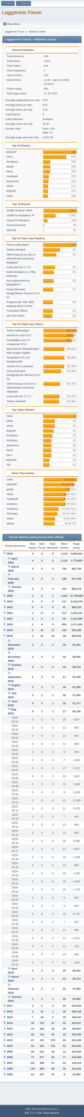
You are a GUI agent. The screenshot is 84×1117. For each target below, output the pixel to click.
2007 (10, 1062)
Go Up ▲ (54, 1109)
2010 (10, 1045)
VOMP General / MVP (19, 210)
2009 (10, 1051)
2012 (10, 1034)
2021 (10, 618)
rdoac (9, 195)
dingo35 (11, 190)
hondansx (12, 161)
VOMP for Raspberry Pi (20, 215)
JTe (8, 464)
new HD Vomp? (15, 315)
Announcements (16, 225)
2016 (10, 1011)
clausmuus (12, 181)
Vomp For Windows (18, 220)
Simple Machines (51, 1113)
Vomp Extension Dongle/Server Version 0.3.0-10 (23, 293)
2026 (10, 553)
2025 (10, 595)
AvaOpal (48, 119)
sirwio (9, 185)
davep (9, 166)
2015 (10, 1017)
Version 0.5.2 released (20, 366)
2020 (10, 624)
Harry (9, 171)
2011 (10, 1040)
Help (27, 1109)
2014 (10, 1023)
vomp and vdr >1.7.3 (18, 267)
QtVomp (11, 230)
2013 (10, 1028)
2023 (10, 607)
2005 (10, 1074)
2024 (10, 601)
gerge (10, 489)
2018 (10, 635)
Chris (9, 156)
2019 (10, 630)
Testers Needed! (15, 249)
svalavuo (12, 503)
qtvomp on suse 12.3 (19, 335)
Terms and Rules (40, 1109)
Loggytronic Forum (21, 12)
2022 (10, 612)
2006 (10, 1068)
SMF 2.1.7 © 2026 (33, 1113)
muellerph (12, 176)
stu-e (9, 455)
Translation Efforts (16, 310)
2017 (10, 1005)
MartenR (11, 151)
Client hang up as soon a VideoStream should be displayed (20, 258)
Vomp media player (17, 244)
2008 (10, 1057)
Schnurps (11, 440)
